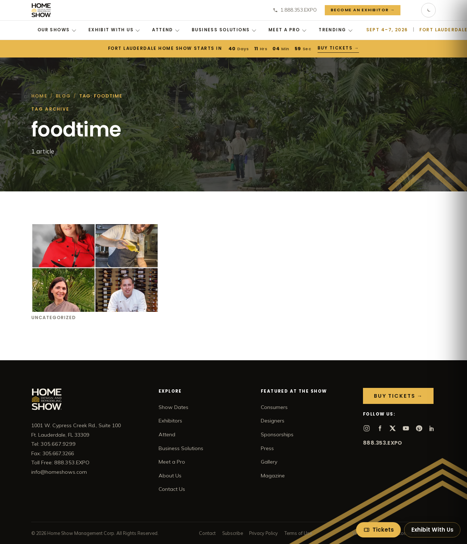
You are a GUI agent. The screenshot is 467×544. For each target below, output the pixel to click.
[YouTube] (406, 428)
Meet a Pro (287, 30)
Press (267, 448)
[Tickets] (378, 529)
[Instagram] (366, 428)
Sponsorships (277, 434)
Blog (63, 96)
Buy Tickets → (338, 48)
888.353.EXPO (382, 442)
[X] (392, 428)
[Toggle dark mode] (428, 10)
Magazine (273, 475)
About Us (170, 475)
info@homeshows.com (59, 472)
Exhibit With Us (114, 30)
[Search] (411, 10)
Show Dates (173, 407)
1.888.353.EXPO (295, 10)
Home (39, 96)
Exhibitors (170, 420)
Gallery (269, 461)
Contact (207, 533)
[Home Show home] (41, 10)
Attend (165, 30)
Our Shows (56, 30)
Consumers (274, 407)
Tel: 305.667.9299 (53, 444)
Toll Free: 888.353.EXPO (60, 462)
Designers (272, 420)
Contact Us (172, 489)
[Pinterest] (419, 428)
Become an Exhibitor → (363, 10)
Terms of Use (298, 533)
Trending (335, 30)
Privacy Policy (263, 533)
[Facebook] (379, 428)
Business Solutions (224, 30)
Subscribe (232, 533)
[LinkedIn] (432, 428)
